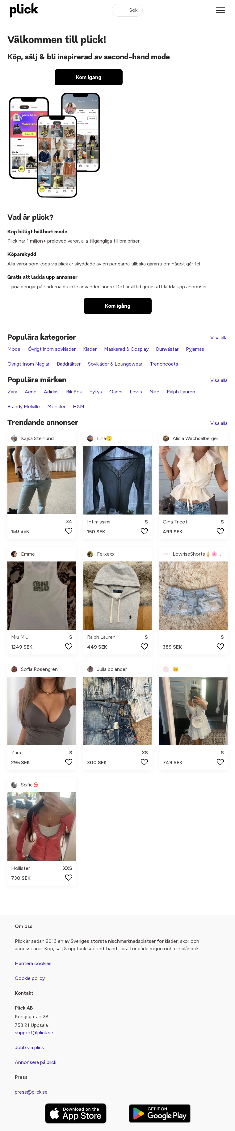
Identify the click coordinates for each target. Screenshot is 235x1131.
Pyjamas (195, 349)
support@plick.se (34, 1033)
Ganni (115, 392)
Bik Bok (74, 392)
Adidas (51, 392)
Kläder (90, 349)
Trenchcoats (164, 364)
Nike (154, 392)
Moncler (56, 406)
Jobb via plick (29, 1047)
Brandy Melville (23, 406)
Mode (13, 349)
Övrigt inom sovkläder (52, 349)
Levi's (136, 392)
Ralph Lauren (181, 392)
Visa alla (219, 338)
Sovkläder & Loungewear (115, 364)
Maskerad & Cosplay (126, 349)
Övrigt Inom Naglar (28, 364)
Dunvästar (167, 349)
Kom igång (88, 77)
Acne (30, 392)
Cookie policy (30, 978)
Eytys (95, 392)
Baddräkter (69, 364)
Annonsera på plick (35, 1062)
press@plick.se (31, 1092)
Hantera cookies (33, 963)
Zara (12, 392)
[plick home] (24, 10)
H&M (78, 406)
